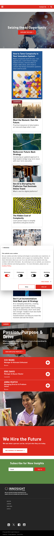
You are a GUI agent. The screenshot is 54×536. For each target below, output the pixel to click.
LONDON (9, 503)
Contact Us (5, 534)
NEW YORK (9, 506)
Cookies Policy (6, 266)
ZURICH (9, 509)
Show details (45, 281)
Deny (26, 287)
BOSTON (9, 501)
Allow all (43, 287)
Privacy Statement (12, 534)
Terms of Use (20, 534)
